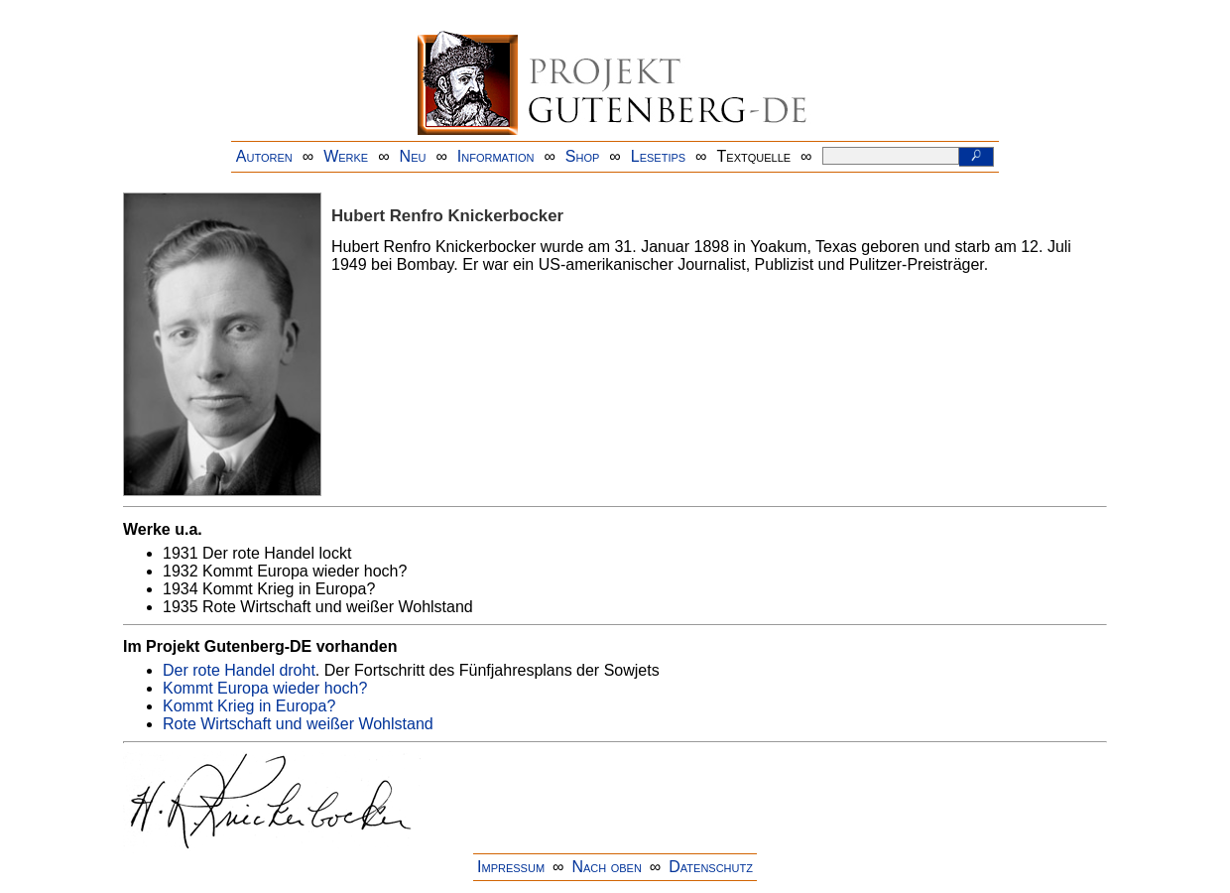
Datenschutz (711, 866)
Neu (413, 156)
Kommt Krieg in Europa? (249, 706)
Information (496, 156)
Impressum (511, 866)
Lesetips (658, 156)
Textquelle (754, 156)
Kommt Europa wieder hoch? (265, 688)
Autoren (264, 156)
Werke (345, 156)
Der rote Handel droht (239, 670)
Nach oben (606, 866)
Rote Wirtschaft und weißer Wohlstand (298, 723)
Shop (582, 156)
